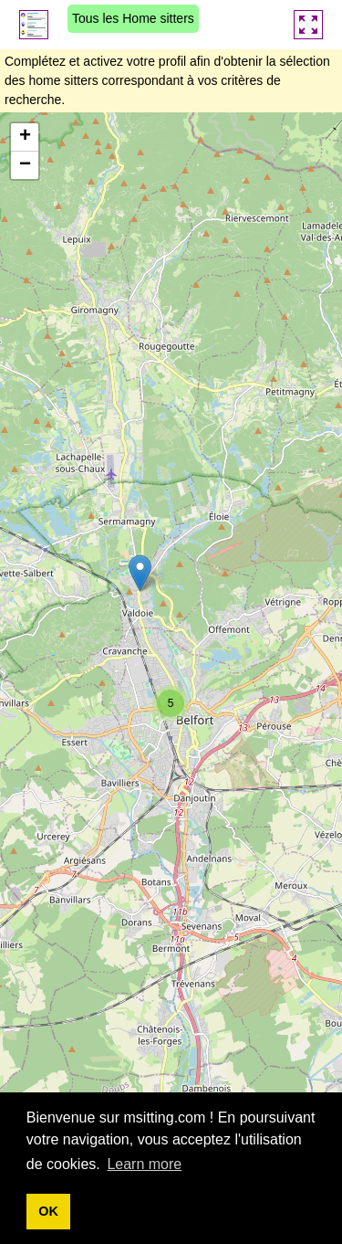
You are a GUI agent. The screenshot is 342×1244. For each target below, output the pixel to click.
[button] (140, 573)
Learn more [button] (144, 1164)
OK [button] (48, 1211)
